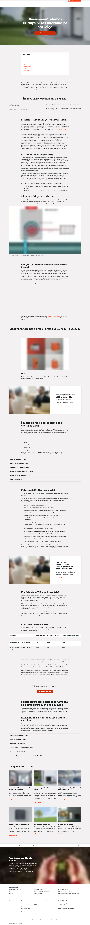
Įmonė (19, 4)
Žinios (12, 845)
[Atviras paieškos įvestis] (80, 4)
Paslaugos (14, 4)
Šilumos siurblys (31, 845)
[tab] (33, 333)
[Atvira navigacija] (5, 4)
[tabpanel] (45, 358)
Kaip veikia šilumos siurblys (54, 316)
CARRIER (20, 923)
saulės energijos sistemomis (29, 139)
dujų (55, 139)
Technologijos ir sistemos (21, 845)
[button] (78, 845)
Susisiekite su (26, 4)
